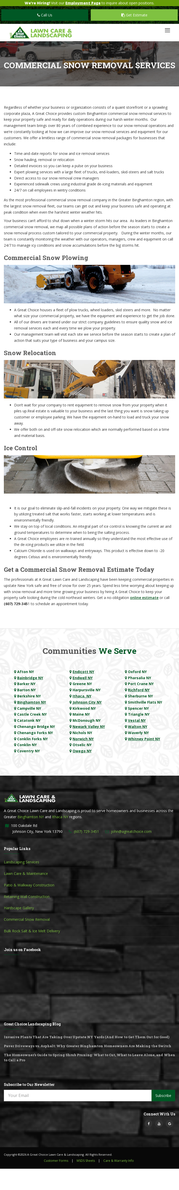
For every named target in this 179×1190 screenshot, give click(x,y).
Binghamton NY (31, 702)
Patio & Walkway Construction (29, 885)
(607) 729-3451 (86, 831)
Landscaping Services (21, 861)
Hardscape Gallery (19, 907)
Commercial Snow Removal (27, 919)
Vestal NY (137, 720)
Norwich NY (83, 738)
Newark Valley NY (89, 726)
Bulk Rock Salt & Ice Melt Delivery (32, 930)
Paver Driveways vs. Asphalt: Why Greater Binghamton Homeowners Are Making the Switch (87, 1046)
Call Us (44, 15)
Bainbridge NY (30, 677)
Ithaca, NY (82, 696)
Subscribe (163, 1095)
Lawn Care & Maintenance (26, 873)
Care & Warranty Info (118, 1160)
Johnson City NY (87, 702)
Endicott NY (83, 671)
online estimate (144, 597)
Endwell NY (83, 677)
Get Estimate (134, 15)
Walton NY (137, 726)
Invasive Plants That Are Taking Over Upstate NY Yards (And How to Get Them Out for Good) (86, 1037)
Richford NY (139, 689)
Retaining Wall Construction (26, 896)
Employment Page (83, 3)
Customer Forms (56, 1160)
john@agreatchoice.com (131, 831)
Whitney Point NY (144, 738)
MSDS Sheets (86, 1160)
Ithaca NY (60, 816)
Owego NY (82, 750)
